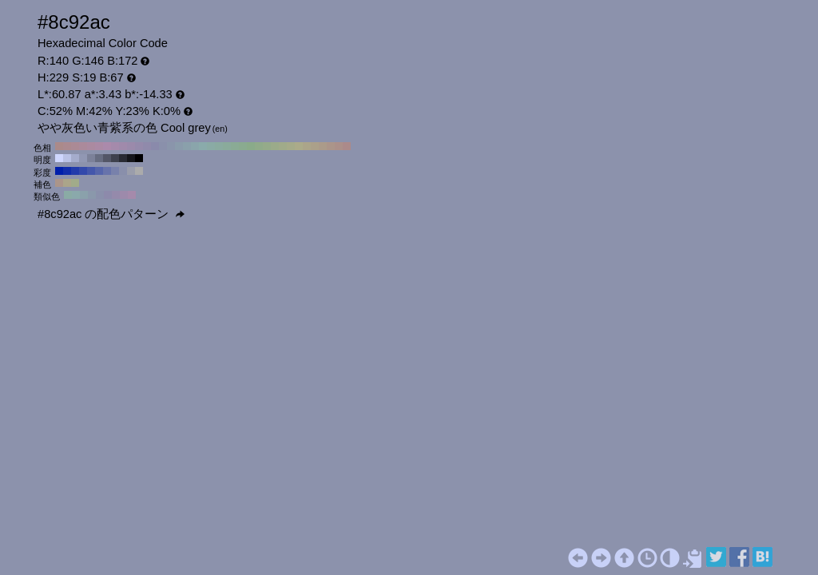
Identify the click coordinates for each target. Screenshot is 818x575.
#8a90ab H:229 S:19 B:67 (100, 195)
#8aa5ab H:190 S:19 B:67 (195, 146)
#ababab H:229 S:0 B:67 (139, 171)
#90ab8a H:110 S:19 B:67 (259, 146)
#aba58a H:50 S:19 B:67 (307, 146)
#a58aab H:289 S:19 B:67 (132, 195)
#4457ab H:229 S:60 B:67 (91, 171)
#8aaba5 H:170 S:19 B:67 (211, 146)
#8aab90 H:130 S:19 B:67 (243, 146)
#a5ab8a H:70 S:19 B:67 (291, 146)
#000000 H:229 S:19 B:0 (139, 158)
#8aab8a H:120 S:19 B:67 (251, 146)
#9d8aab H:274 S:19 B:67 (124, 195)
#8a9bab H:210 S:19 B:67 (179, 146)
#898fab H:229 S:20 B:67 (123, 171)
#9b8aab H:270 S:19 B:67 (131, 146)
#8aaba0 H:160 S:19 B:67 (219, 146)
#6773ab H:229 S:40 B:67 (107, 171)
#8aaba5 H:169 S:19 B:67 (68, 195)
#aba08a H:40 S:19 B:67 (315, 146)
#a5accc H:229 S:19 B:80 (75, 158)
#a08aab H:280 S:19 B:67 (123, 146)
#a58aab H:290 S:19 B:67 (115, 146)
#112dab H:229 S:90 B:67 (67, 171)
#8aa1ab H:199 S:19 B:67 (84, 195)
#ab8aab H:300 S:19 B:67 (107, 146)
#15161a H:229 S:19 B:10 (131, 158)
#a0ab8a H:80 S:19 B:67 (283, 146)
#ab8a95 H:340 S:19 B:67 (75, 146)
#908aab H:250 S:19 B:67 (147, 146)
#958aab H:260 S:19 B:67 (139, 146)
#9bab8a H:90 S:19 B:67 (275, 146)
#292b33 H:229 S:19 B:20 (123, 158)
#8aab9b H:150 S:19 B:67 (227, 146)
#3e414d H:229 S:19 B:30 (115, 158)
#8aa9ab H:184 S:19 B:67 (76, 195)
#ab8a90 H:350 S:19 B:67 (67, 146)
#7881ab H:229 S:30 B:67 (115, 171)
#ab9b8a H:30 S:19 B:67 (323, 146)
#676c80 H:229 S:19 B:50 (99, 158)
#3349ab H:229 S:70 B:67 (83, 171)
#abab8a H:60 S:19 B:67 (299, 146)
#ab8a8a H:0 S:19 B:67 (347, 146)
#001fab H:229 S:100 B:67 (59, 171)
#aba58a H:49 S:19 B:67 (67, 183)
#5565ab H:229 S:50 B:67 (99, 171)
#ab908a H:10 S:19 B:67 (339, 146)
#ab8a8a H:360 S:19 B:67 (59, 146)
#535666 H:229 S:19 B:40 (107, 158)
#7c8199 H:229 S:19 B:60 (91, 158)
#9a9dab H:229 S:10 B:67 (131, 171)
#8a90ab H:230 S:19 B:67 (163, 146)
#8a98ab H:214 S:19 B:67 (92, 195)
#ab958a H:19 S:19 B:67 (59, 183)
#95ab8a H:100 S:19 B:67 (267, 146)
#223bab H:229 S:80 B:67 (75, 171)
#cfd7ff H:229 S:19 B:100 (59, 158)
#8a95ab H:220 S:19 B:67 (171, 146)
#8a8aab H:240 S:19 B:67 (155, 146)
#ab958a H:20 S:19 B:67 (331, 146)
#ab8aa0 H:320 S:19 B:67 (91, 146)
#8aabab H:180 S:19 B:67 (203, 146)
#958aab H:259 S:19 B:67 (116, 195)
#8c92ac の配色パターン (111, 214)
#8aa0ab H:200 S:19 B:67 (187, 146)
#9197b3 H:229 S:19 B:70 (83, 158)
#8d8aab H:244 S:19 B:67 (108, 195)
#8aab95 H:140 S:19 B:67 (235, 146)
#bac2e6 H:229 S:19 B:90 (67, 158)
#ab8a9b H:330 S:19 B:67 (83, 146)
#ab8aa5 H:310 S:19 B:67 (99, 146)
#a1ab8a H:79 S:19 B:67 (75, 183)
